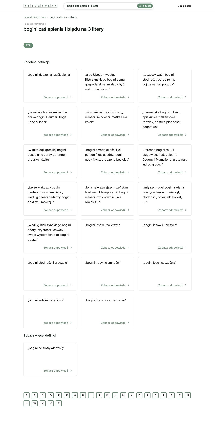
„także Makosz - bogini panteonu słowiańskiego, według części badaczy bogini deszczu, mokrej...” (50, 199)
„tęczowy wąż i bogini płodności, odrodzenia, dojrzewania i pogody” (164, 86)
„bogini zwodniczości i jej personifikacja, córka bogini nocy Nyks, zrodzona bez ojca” (107, 161)
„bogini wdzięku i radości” (50, 311)
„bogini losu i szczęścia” (164, 274)
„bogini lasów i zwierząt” (107, 236)
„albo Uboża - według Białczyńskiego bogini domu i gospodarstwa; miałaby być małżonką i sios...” (107, 86)
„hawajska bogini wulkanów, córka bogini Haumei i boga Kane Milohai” (50, 123)
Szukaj (145, 5)
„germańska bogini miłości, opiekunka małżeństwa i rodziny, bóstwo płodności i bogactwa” (164, 123)
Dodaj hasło (184, 5)
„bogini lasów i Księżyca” (164, 236)
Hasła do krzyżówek (35, 17)
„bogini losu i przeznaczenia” (107, 311)
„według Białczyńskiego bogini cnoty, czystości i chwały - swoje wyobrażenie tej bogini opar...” (50, 236)
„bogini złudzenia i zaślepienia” (50, 86)
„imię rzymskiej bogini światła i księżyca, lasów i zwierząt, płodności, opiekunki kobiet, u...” (164, 199)
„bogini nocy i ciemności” (107, 274)
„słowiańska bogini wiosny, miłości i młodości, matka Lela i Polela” (107, 123)
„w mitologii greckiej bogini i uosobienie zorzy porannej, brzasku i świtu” (50, 161)
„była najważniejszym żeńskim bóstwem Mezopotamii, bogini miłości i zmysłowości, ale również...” (107, 199)
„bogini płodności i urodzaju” (50, 274)
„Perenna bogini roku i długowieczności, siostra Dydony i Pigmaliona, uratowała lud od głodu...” (164, 161)
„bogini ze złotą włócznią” (50, 359)
